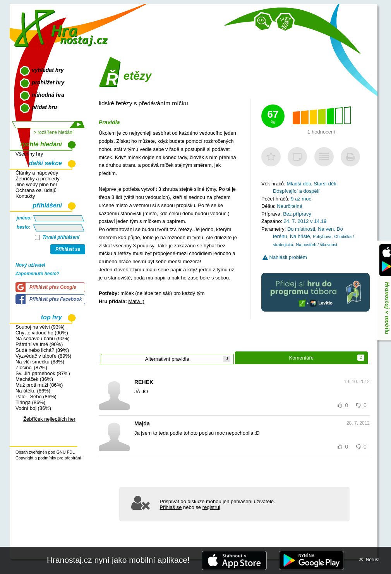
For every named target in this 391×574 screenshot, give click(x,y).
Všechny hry (29, 154)
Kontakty (25, 196)
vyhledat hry (47, 70)
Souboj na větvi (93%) (40, 327)
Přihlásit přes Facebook (55, 299)
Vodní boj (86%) (33, 408)
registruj (211, 507)
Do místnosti (301, 229)
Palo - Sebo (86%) (36, 396)
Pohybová (322, 236)
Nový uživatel (30, 265)
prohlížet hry (48, 82)
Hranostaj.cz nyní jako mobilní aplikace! (118, 559)
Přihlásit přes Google (52, 287)
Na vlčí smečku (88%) (39, 362)
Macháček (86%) (34, 379)
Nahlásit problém (284, 257)
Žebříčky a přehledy (37, 179)
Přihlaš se (171, 507)
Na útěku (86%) (32, 391)
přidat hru (44, 107)
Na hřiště (300, 236)
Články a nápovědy (36, 173)
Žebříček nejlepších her (49, 419)
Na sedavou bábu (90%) (42, 338)
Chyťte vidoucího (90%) (41, 333)
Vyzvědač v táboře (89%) (43, 356)
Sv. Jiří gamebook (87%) (42, 373)
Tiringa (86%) (30, 402)
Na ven (326, 229)
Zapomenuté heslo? (37, 273)
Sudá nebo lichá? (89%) (42, 350)
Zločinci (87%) (31, 367)
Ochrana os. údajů (36, 190)
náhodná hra (48, 95)
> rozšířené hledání (54, 132)
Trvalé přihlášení (57, 237)
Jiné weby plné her (36, 184)
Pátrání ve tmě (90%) (39, 344)
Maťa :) (136, 301)
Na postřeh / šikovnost (316, 244)
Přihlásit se (67, 249)
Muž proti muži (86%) (39, 385)
